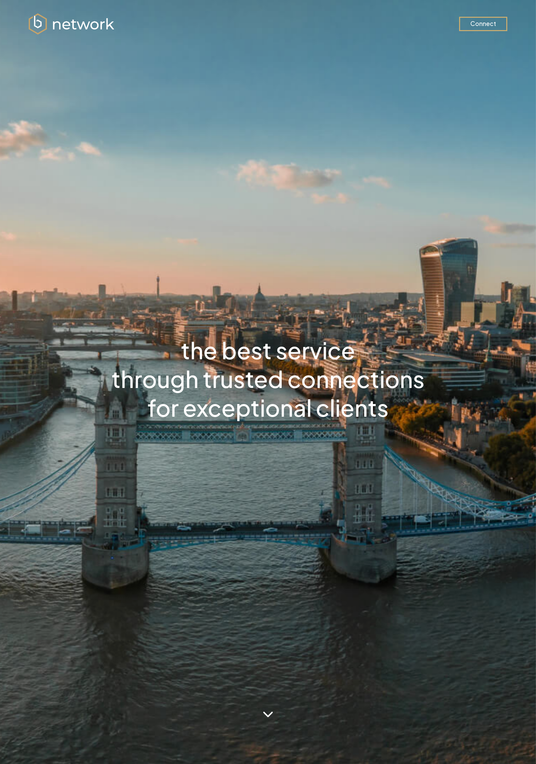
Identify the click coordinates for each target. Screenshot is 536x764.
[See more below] (268, 714)
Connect (483, 23)
